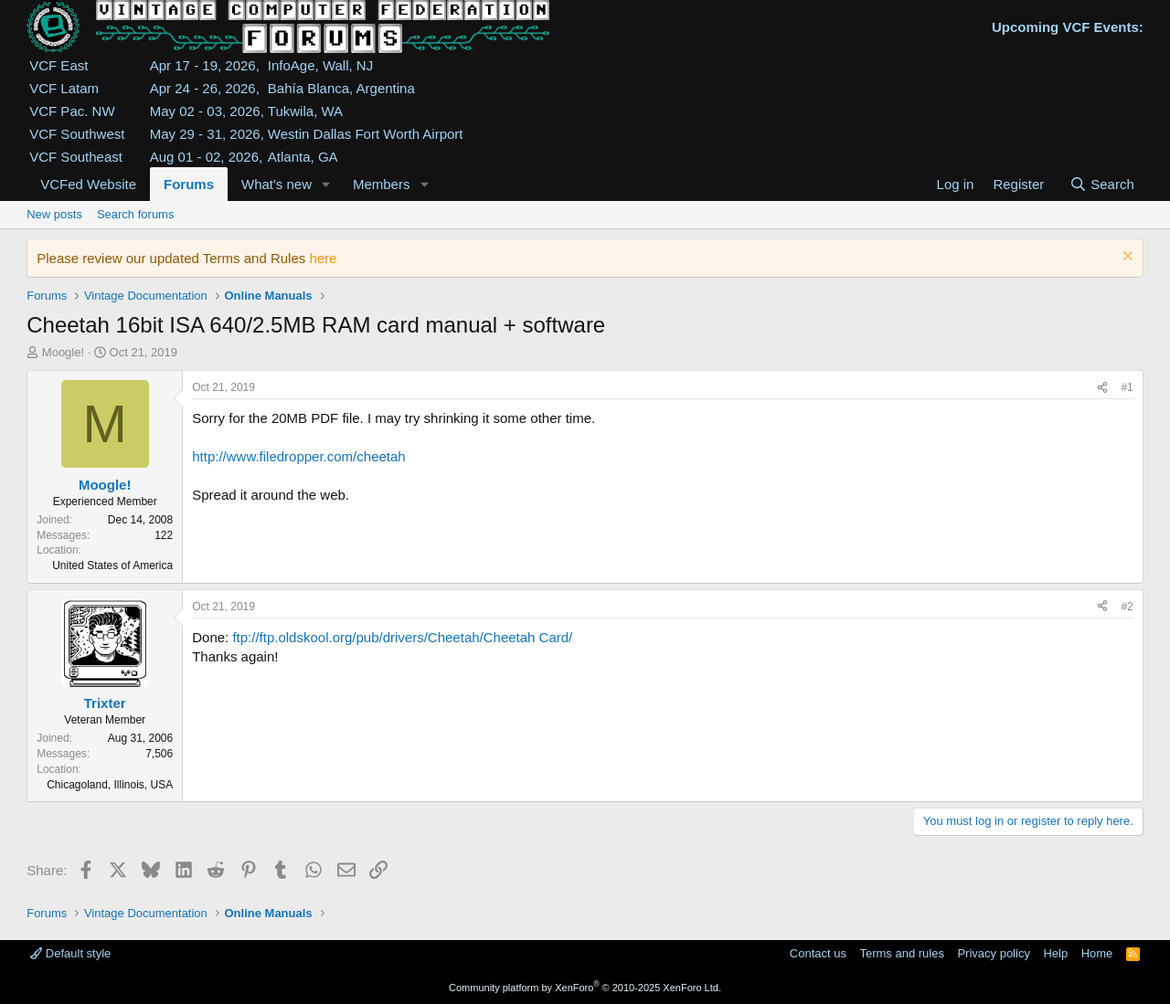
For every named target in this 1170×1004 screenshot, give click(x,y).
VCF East (58, 65)
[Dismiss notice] (1125, 258)
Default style (70, 953)
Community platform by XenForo (585, 987)
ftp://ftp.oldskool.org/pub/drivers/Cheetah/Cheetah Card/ (402, 637)
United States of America (112, 565)
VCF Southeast (75, 156)
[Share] (1102, 387)
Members (381, 184)
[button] (326, 184)
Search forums (136, 214)
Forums (189, 184)
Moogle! (63, 352)
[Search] (1101, 184)
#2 (1127, 606)
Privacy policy (993, 953)
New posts (54, 214)
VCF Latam (64, 88)
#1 (1127, 387)
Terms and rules (901, 953)
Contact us (818, 953)
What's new (276, 184)
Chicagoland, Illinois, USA (110, 784)
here (322, 258)
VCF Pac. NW (71, 111)
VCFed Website (88, 184)
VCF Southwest (76, 134)
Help (1055, 953)
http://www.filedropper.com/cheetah (298, 456)
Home (1097, 953)
